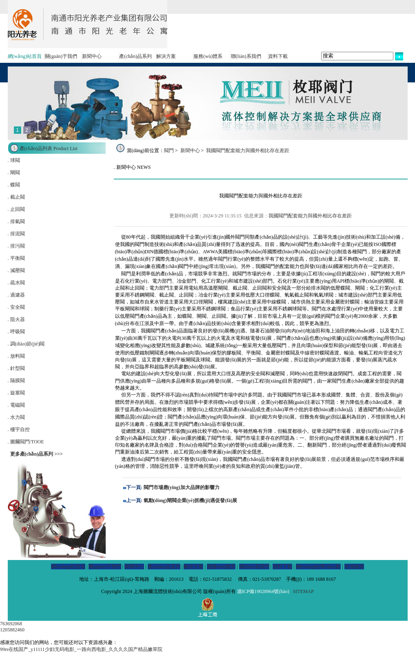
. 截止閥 (16, 197)
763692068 (11, 623)
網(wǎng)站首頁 (25, 56)
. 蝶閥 (14, 185)
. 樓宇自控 (19, 429)
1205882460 (12, 630)
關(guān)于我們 (61, 56)
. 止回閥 (16, 209)
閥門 (169, 150)
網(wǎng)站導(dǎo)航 (318, 566)
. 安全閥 (16, 307)
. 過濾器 (16, 295)
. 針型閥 (16, 368)
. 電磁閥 (16, 405)
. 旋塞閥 (16, 393)
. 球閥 (14, 160)
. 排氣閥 (16, 221)
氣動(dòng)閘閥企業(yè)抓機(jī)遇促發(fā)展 (190, 500)
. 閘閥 (14, 172)
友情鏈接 (354, 566)
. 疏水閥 (16, 283)
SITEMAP (303, 591)
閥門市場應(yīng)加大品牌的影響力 (182, 487)
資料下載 (278, 56)
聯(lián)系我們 (246, 56)
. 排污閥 (16, 246)
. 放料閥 (16, 356)
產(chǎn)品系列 (135, 56)
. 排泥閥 (16, 234)
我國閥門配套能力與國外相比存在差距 (247, 150)
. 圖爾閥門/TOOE (26, 442)
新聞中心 (92, 56)
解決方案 (166, 56)
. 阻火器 (16, 319)
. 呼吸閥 (16, 331)
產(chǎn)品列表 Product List (49, 148)
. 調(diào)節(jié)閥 (26, 344)
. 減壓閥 (16, 270)
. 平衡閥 (16, 258)
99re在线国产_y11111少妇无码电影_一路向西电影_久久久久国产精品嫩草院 (81, 649)
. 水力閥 (16, 417)
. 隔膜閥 (16, 380)
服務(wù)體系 (207, 56)
